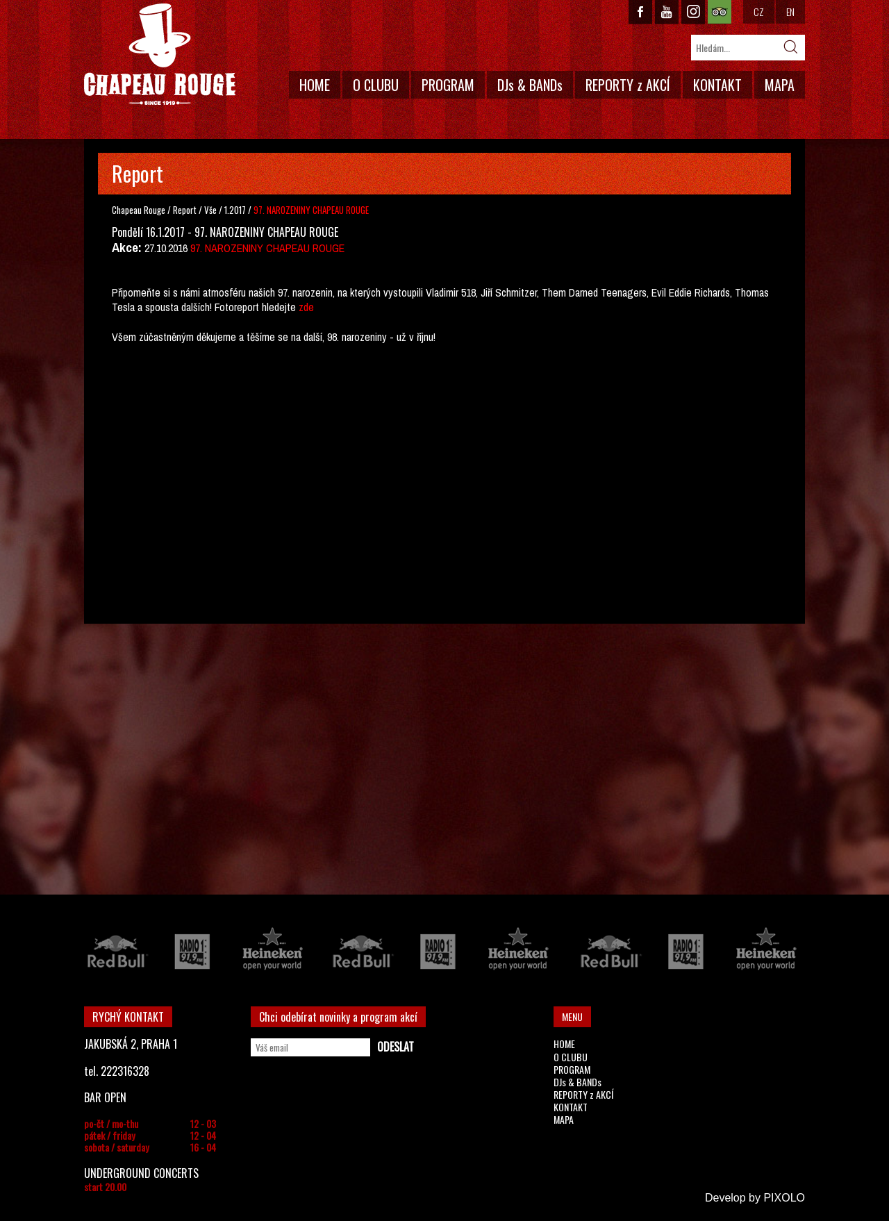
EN (790, 11)
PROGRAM (448, 84)
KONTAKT (717, 84)
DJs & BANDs (530, 84)
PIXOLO (784, 1198)
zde (306, 307)
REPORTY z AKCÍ (627, 84)
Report (185, 210)
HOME (314, 84)
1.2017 (235, 210)
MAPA (780, 84)
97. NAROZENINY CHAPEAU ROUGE (267, 248)
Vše (211, 210)
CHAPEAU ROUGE (159, 54)
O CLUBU (376, 84)
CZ (759, 11)
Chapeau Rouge (138, 210)
